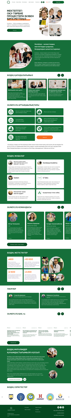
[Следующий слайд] (69, 397)
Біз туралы (27, 407)
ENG (47, 2)
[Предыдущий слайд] (2, 397)
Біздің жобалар (27, 409)
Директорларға (38, 407)
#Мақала (8, 327)
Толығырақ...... (48, 238)
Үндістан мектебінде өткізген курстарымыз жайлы (43, 331)
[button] (58, 2)
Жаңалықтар (37, 411)
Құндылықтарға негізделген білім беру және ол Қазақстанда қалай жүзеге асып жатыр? (13, 332)
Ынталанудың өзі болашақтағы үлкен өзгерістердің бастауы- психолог (30, 331)
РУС (50, 2)
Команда (37, 409)
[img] (14, 321)
